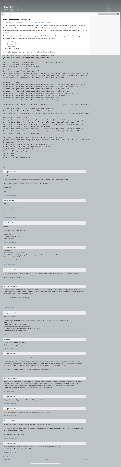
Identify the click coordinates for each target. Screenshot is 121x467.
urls (21, 345)
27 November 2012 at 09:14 (10, 217)
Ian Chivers (10, 6)
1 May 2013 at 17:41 (8, 334)
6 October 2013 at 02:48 (9, 373)
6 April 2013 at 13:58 (9, 307)
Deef (5, 339)
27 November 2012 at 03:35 (10, 195)
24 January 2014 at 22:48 (10, 438)
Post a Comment (8, 457)
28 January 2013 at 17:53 (10, 242)
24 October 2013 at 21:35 (10, 415)
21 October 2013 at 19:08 (10, 403)
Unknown (7, 421)
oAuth (37, 22)
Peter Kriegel (8, 223)
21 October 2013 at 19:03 (10, 391)
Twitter (49, 22)
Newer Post (6, 459)
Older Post (85, 459)
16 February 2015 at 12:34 (10, 452)
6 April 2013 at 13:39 (9, 281)
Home (3, 14)
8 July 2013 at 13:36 (8, 348)
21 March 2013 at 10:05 (9, 264)
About (7, 14)
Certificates (15, 14)
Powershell (42, 22)
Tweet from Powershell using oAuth (16, 19)
